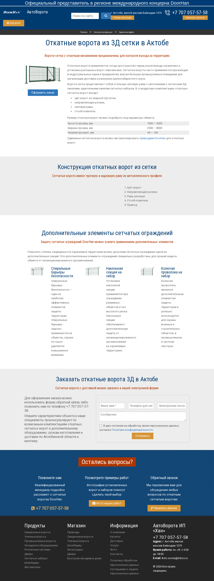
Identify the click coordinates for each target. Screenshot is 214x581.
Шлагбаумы (31, 562)
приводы (73, 532)
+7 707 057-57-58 (190, 12)
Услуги (114, 545)
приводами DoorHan (153, 138)
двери (71, 554)
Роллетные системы (37, 549)
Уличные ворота (35, 536)
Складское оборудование (41, 545)
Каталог (14, 23)
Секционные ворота (37, 532)
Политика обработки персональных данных (124, 562)
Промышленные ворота (40, 541)
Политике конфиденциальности (132, 431)
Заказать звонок (195, 17)
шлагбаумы (74, 545)
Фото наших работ (106, 503)
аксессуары (75, 549)
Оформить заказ (42, 92)
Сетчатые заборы (35, 558)
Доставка (116, 541)
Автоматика (32, 567)
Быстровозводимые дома (84, 558)
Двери (28, 554)
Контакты (116, 554)
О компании (117, 532)
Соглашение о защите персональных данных (124, 571)
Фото (113, 549)
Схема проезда (122, 17)
